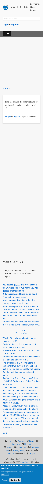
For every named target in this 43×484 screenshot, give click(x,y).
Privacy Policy (19, 450)
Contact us (21, 447)
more (5, 433)
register (17, 116)
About (9, 447)
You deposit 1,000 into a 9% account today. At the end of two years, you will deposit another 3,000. (20, 288)
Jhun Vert (24, 462)
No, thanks (15, 480)
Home (5, 88)
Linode (11, 453)
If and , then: (20, 378)
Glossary (16, 444)
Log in (8, 116)
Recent (27, 444)
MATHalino (19, 7)
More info (5, 475)
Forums (21, 441)
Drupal (32, 453)
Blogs (31, 441)
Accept (5, 480)
